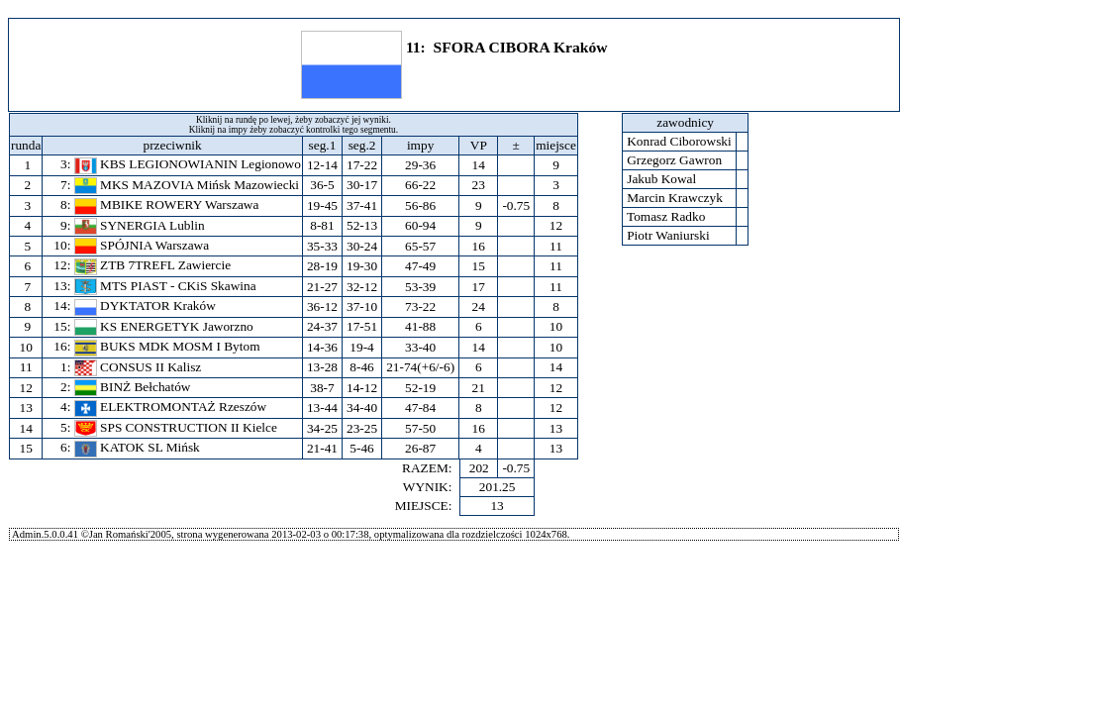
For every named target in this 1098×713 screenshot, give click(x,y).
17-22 (362, 164)
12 (26, 387)
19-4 (361, 347)
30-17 (362, 184)
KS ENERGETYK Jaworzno (163, 326)
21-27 (322, 286)
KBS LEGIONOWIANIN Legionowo (187, 163)
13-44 (322, 407)
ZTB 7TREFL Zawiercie (152, 264)
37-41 (362, 205)
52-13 (362, 225)
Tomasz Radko (666, 216)
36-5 (322, 184)
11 (26, 366)
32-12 (362, 286)
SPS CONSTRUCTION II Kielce (175, 427)
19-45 (322, 205)
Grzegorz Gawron (675, 160)
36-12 (322, 306)
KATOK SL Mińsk (137, 447)
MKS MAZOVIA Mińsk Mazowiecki (186, 184)
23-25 (362, 428)
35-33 (322, 246)
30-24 (362, 246)
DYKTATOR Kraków (145, 305)
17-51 (362, 326)
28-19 (322, 265)
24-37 (322, 326)
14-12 (362, 387)
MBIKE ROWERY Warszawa (166, 204)
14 (26, 428)
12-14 (322, 164)
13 (26, 407)
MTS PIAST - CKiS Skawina (165, 285)
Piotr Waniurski (668, 235)
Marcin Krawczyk (675, 197)
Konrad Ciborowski (679, 141)
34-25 (322, 428)
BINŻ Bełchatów (132, 386)
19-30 (362, 265)
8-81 (322, 225)
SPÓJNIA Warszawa (141, 245)
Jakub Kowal (662, 178)
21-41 (322, 448)
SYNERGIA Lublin (139, 225)
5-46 (361, 448)
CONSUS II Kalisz (138, 366)
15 (26, 448)
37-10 (362, 306)
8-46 (361, 366)
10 (26, 347)
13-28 (322, 366)
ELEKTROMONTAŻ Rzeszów (170, 406)
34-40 (362, 407)
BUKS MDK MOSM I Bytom (167, 346)
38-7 (322, 387)
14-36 (322, 347)
